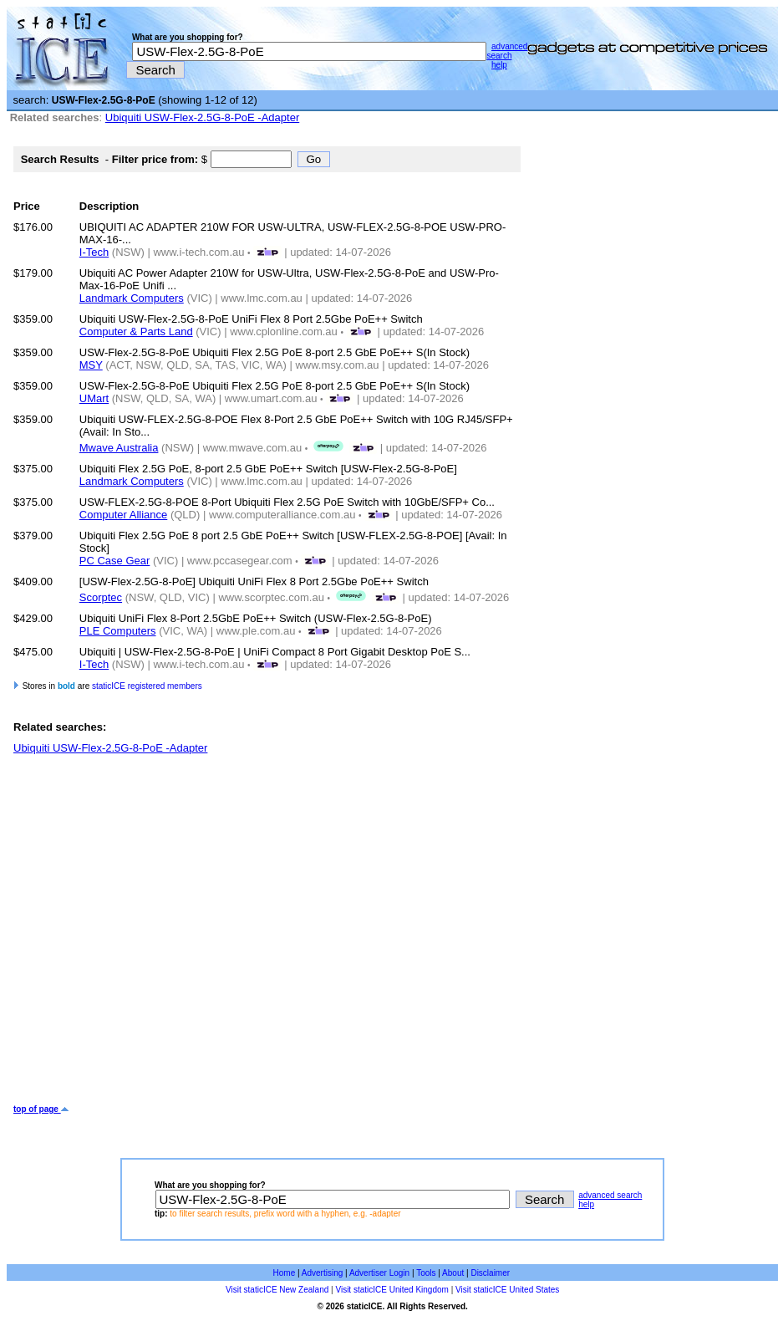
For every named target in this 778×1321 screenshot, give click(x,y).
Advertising (322, 1273)
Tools (425, 1273)
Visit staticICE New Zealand (277, 1289)
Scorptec (100, 597)
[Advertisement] (158, 929)
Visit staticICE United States (507, 1289)
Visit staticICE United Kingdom (391, 1289)
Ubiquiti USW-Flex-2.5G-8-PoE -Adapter (202, 117)
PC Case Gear (114, 560)
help (499, 64)
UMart (94, 398)
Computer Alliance (123, 514)
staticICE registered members (147, 686)
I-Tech (94, 252)
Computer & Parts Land (136, 331)
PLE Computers (117, 631)
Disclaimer (490, 1273)
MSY (91, 365)
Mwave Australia (119, 447)
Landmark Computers (131, 298)
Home (284, 1273)
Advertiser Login (379, 1273)
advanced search (506, 51)
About (453, 1273)
